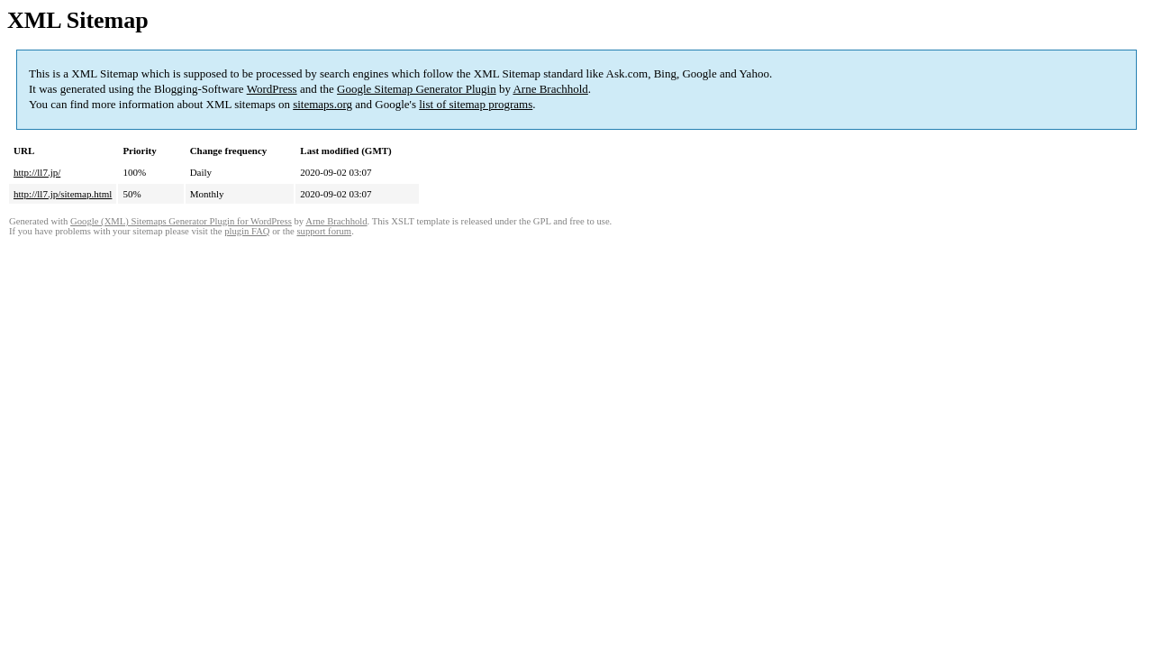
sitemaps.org (322, 104)
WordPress (272, 89)
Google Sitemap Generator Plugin (416, 89)
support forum (323, 231)
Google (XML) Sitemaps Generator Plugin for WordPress (181, 221)
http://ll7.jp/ (37, 172)
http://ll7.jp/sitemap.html (63, 193)
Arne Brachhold (550, 89)
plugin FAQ (246, 231)
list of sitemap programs (475, 104)
